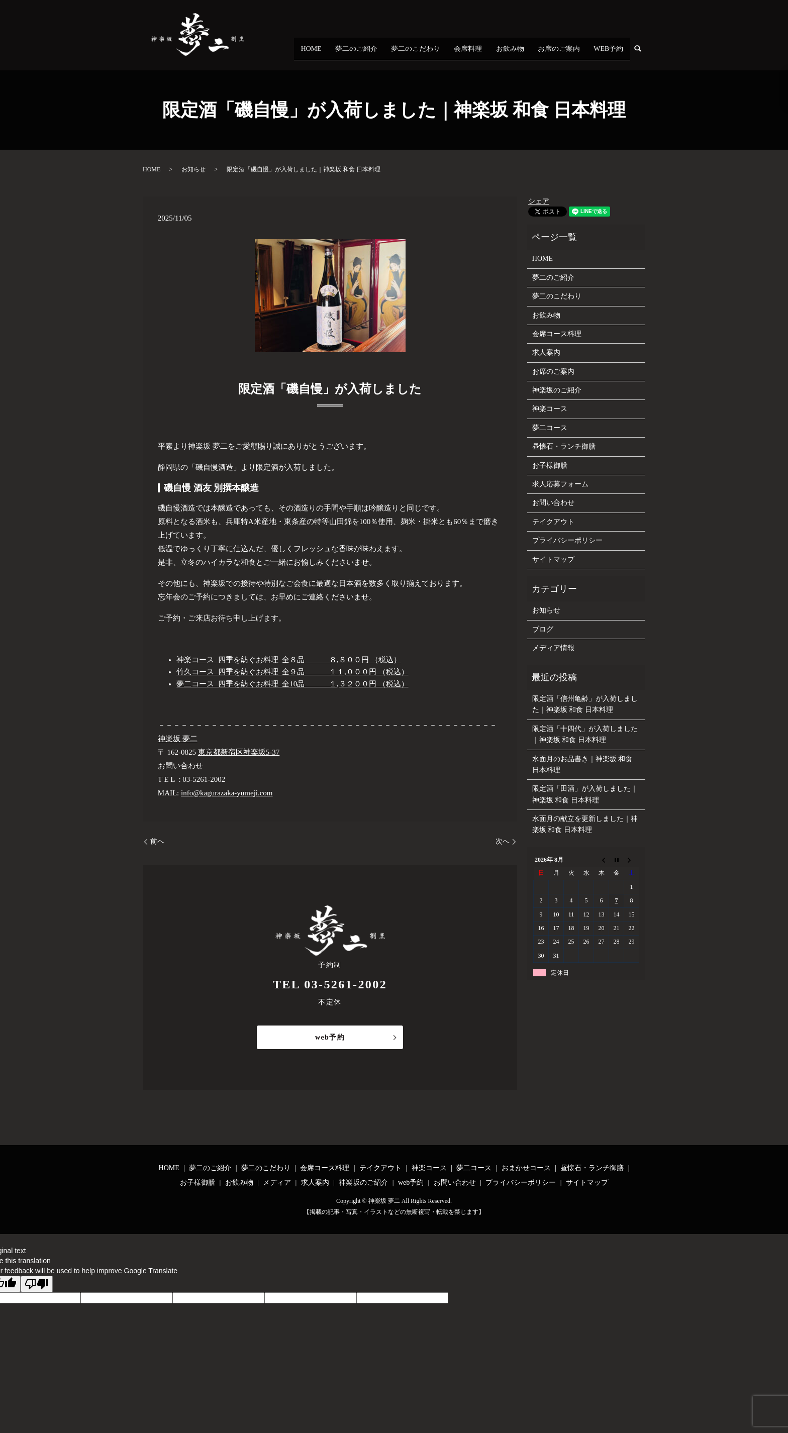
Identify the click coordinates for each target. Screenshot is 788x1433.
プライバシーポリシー (567, 540)
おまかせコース (526, 1168)
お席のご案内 (579, 54)
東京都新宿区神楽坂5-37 (239, 752)
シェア (538, 201)
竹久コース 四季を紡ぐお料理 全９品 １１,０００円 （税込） (292, 672)
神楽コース (549, 409)
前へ (157, 841)
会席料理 (516, 54)
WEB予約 (615, 54)
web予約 (330, 1037)
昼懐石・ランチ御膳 (564, 446)
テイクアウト (553, 522)
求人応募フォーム (560, 484)
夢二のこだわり (477, 54)
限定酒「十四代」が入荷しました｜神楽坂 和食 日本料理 (585, 734)
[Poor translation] (37, 1284)
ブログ (542, 629)
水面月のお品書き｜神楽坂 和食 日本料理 (582, 764)
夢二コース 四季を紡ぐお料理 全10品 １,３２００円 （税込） (292, 684)
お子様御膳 (549, 465)
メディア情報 (553, 648)
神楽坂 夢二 (178, 739)
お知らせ (193, 169)
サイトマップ (553, 559)
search (644, 54)
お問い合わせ (553, 502)
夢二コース (549, 428)
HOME (402, 54)
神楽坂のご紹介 (556, 390)
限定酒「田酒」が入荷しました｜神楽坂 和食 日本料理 (585, 794)
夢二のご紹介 (434, 54)
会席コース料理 (556, 334)
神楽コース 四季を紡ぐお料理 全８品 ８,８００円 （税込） (288, 660)
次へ (503, 841)
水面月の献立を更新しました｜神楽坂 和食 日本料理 (585, 824)
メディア (277, 1182)
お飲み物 (544, 54)
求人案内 (546, 352)
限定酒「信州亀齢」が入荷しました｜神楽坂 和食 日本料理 (585, 704)
